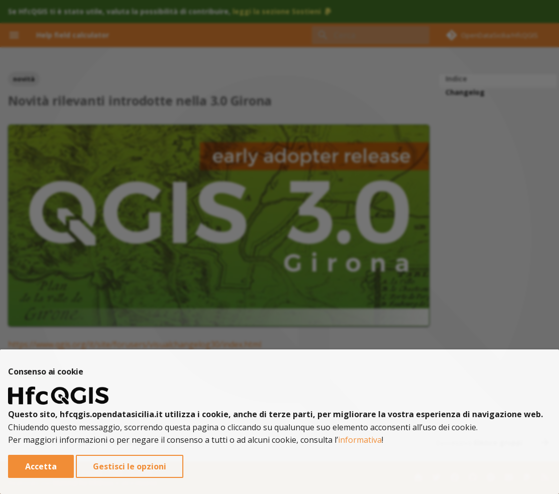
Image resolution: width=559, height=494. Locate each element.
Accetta (41, 466)
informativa (360, 439)
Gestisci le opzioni (129, 466)
